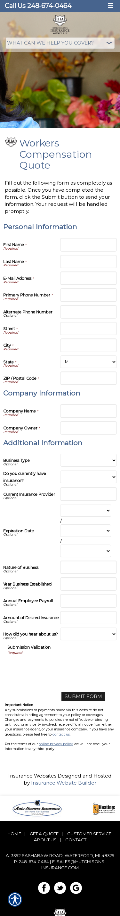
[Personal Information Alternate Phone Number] (88, 312)
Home (14, 833)
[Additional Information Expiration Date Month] (85, 510)
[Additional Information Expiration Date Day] (85, 530)
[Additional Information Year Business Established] (88, 584)
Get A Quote (44, 833)
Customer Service (89, 833)
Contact (75, 839)
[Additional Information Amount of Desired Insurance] (88, 617)
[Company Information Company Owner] (88, 428)
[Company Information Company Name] (88, 411)
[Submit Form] (83, 696)
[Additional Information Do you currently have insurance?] (88, 476)
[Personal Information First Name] (88, 244)
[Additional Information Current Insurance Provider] (88, 494)
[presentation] (56, 667)
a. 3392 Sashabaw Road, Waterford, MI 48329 (60, 855)
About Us (45, 839)
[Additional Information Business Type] (88, 460)
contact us (61, 734)
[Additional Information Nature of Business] (88, 567)
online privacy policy (56, 744)
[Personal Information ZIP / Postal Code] (88, 378)
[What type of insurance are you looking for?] (60, 43)
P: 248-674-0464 (31, 861)
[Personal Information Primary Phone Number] (88, 295)
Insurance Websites (32, 776)
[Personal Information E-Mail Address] (88, 278)
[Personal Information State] (88, 361)
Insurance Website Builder (64, 783)
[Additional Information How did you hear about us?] (88, 634)
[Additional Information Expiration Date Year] (85, 551)
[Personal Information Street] (88, 328)
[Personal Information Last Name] (88, 261)
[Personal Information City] (88, 345)
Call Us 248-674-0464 (38, 6)
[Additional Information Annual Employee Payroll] (88, 600)
